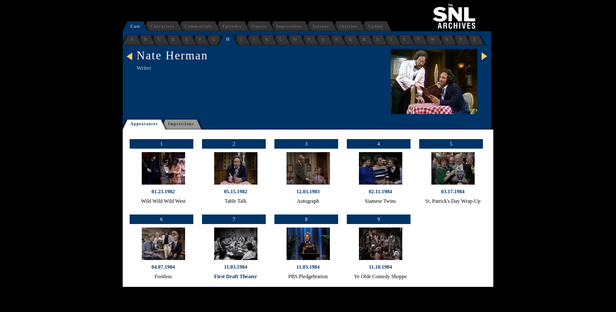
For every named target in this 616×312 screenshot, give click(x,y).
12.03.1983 (308, 191)
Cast (135, 26)
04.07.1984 (163, 267)
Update (375, 26)
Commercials (198, 26)
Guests (259, 26)
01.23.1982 (163, 191)
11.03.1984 (235, 267)
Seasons (321, 26)
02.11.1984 (380, 191)
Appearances (144, 124)
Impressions (289, 26)
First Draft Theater (235, 276)
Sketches (348, 26)
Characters (162, 26)
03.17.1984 (453, 191)
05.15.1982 (236, 191)
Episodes (231, 26)
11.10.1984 (380, 267)
